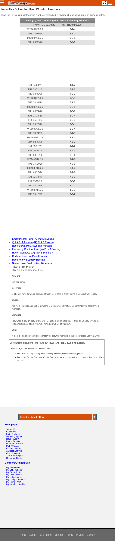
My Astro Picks (13, 467)
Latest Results (13, 441)
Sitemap (59, 535)
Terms (69, 535)
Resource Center (14, 458)
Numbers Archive (14, 443)
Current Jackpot (14, 448)
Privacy (80, 535)
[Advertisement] (57, 64)
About (32, 535)
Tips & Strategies (14, 455)
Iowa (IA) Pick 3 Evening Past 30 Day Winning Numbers (57, 20)
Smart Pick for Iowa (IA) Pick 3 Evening (33, 239)
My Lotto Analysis (14, 477)
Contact (91, 535)
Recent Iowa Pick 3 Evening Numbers (32, 246)
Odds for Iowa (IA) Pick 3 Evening (30, 256)
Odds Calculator (14, 453)
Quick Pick (11, 431)
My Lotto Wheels (14, 470)
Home (23, 535)
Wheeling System (14, 436)
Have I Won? (12, 439)
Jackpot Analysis (14, 451)
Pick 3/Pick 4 (12, 446)
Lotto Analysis (13, 434)
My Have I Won (13, 482)
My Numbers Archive (16, 484)
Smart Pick (11, 429)
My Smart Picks (13, 472)
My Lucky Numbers (15, 479)
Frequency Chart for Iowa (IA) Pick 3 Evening (36, 249)
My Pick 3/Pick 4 (14, 474)
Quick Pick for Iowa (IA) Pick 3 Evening (33, 242)
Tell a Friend (45, 535)
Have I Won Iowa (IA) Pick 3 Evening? (32, 252)
